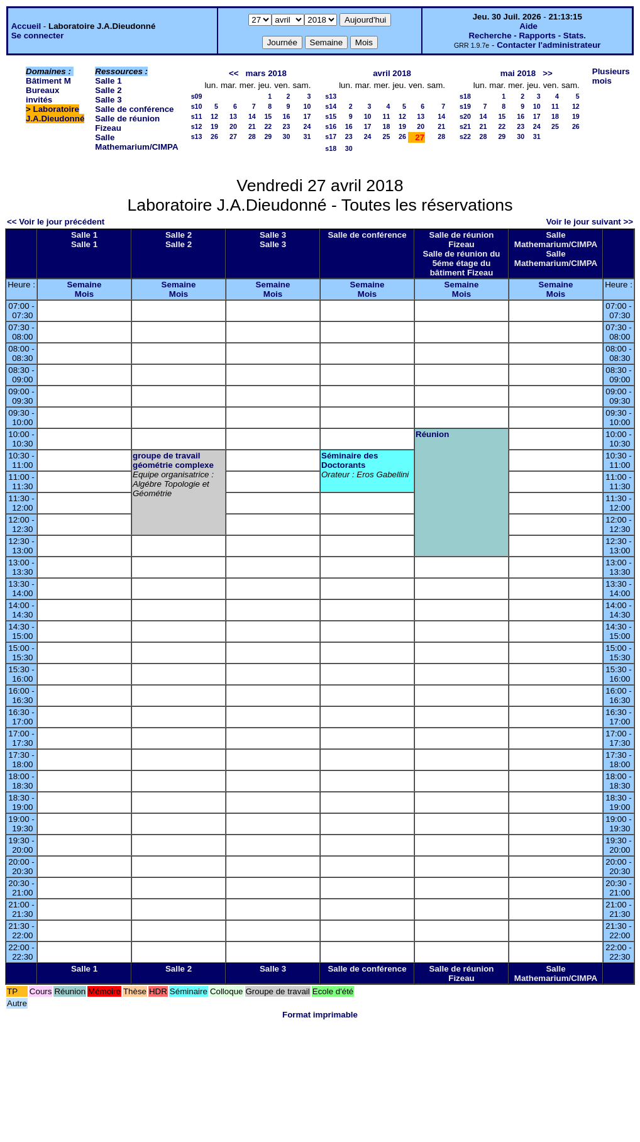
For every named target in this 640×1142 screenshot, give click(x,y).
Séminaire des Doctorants (349, 460)
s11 (196, 116)
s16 (330, 126)
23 (286, 126)
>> (548, 73)
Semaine (84, 284)
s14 (330, 106)
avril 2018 (392, 73)
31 (307, 136)
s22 (465, 136)
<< (234, 73)
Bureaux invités (42, 95)
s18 (330, 148)
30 (286, 136)
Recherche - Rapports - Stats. (527, 35)
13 (233, 116)
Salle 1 (108, 81)
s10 (196, 106)
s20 (465, 116)
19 (214, 126)
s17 (330, 136)
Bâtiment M (48, 81)
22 (268, 126)
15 (268, 116)
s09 (196, 96)
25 (386, 136)
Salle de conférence (134, 109)
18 (386, 126)
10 (307, 106)
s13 (196, 136)
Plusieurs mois (611, 76)
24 (307, 126)
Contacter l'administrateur (548, 45)
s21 (465, 126)
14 (252, 116)
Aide (528, 26)
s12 (196, 126)
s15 (330, 116)
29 (268, 136)
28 (252, 136)
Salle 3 (108, 99)
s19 (465, 106)
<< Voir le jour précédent (55, 221)
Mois (84, 294)
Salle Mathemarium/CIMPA (136, 142)
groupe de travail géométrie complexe (173, 460)
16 (286, 116)
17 (307, 116)
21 (252, 126)
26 (214, 136)
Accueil (26, 26)
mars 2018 (266, 73)
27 (233, 136)
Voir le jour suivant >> (589, 221)
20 (233, 126)
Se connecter (37, 35)
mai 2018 (518, 73)
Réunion (432, 434)
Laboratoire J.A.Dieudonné (55, 113)
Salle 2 (108, 90)
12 (214, 116)
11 (386, 116)
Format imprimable (320, 1014)
